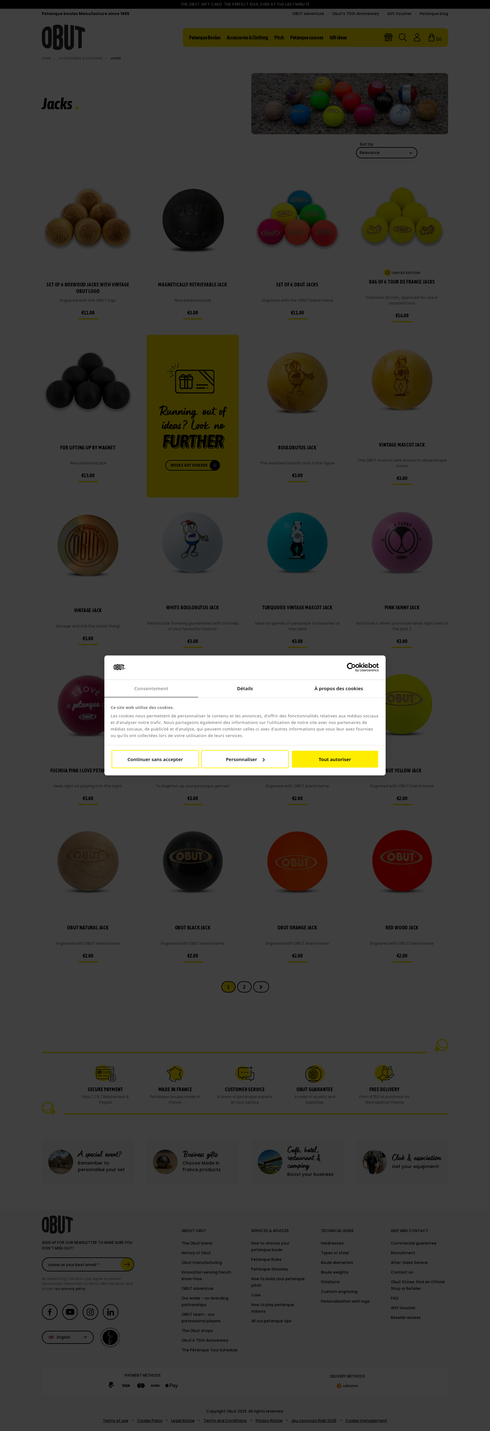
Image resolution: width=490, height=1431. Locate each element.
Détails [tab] (245, 688)
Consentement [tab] (151, 688)
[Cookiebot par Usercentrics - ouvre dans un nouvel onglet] (351, 667)
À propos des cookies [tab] (338, 688)
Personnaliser (245, 759)
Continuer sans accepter (155, 759)
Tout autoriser (335, 759)
